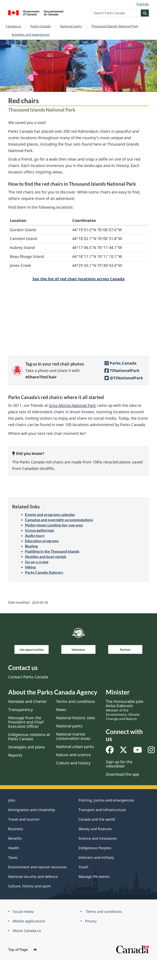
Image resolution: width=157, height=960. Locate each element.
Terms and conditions (75, 701)
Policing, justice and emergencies (106, 800)
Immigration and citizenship (31, 809)
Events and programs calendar (50, 514)
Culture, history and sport (29, 886)
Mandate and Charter (27, 701)
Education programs (42, 541)
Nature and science (73, 754)
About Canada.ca (27, 930)
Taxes (13, 857)
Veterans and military (96, 857)
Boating (31, 546)
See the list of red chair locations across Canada (78, 278)
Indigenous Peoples (94, 848)
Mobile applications (29, 921)
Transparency (20, 709)
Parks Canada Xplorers (44, 572)
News (61, 709)
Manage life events (94, 876)
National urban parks (75, 746)
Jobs (11, 800)
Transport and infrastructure (102, 809)
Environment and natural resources (37, 867)
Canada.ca (13, 26)
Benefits (15, 838)
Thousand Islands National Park (114, 26)
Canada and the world (96, 819)
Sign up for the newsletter (119, 764)
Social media (23, 911)
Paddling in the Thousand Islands (52, 551)
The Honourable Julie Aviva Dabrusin (124, 710)
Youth (83, 867)
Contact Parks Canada (28, 677)
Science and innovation (97, 838)
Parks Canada (40, 26)
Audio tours (35, 535)
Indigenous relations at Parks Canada (29, 736)
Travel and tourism (23, 819)
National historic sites (75, 717)
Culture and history (73, 763)
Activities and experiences (31, 35)
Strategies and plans (26, 747)
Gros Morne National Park (72, 405)
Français (142, 4)
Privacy (91, 921)
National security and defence (33, 876)
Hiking (30, 567)
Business (15, 828)
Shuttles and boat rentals (45, 556)
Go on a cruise (36, 562)
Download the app (122, 774)
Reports (15, 755)
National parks (71, 26)
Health (13, 848)
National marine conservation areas (73, 736)
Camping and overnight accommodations (59, 520)
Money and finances (95, 828)
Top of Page (22, 949)
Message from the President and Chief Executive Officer (26, 722)
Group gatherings (39, 530)
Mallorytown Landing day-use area (54, 525)
